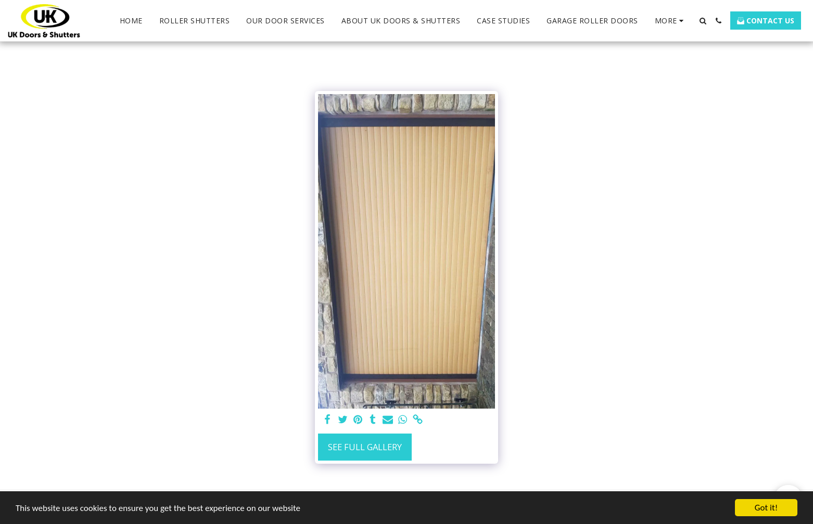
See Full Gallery (365, 447)
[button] (702, 20)
